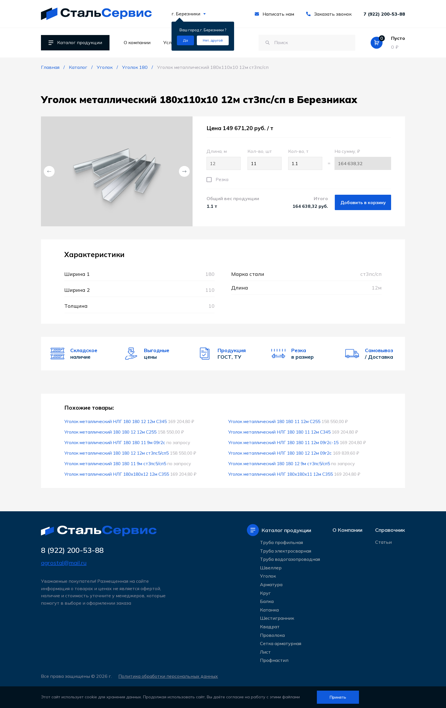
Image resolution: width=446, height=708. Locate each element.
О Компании (347, 530)
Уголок (268, 576)
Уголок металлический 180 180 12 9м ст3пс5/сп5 (279, 463)
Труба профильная (281, 542)
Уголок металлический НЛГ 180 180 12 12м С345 (115, 421)
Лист (265, 652)
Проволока (272, 635)
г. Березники (189, 14)
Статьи (383, 542)
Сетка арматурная (280, 643)
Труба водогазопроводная (290, 559)
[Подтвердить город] (185, 40)
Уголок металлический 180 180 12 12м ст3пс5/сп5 (116, 453)
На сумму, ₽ (362, 159)
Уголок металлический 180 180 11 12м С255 (274, 421)
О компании (137, 42)
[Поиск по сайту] (304, 43)
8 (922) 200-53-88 (74, 550)
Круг (265, 593)
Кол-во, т (305, 159)
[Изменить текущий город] (213, 40)
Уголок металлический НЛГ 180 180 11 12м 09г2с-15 (283, 442)
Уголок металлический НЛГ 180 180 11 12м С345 (279, 432)
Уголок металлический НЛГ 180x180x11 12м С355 (280, 474)
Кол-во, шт (264, 159)
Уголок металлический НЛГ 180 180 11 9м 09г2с (114, 442)
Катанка (269, 610)
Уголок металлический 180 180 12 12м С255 (110, 432)
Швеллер (271, 567)
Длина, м (224, 159)
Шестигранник (277, 618)
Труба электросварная (285, 551)
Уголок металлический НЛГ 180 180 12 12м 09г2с (280, 453)
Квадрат (270, 626)
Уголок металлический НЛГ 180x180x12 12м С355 (116, 474)
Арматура (271, 584)
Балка (267, 601)
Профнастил (274, 660)
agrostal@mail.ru (63, 563)
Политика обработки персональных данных (169, 676)
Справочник (390, 530)
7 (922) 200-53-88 (384, 14)
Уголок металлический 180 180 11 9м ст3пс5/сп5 (115, 463)
